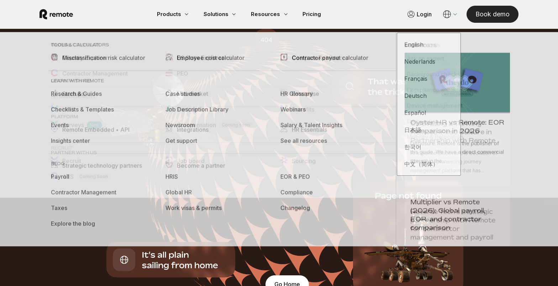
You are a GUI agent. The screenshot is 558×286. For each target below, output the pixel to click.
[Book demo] (484, 15)
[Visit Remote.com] (64, 15)
